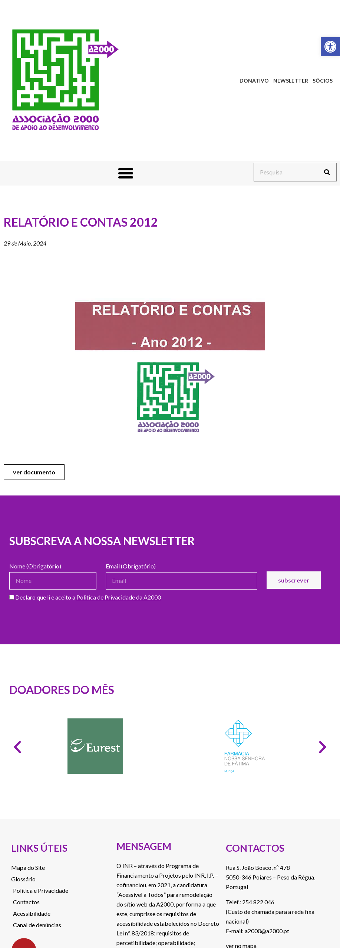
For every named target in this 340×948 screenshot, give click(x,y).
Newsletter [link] (290, 80)
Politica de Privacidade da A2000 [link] (118, 597)
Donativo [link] (254, 80)
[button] (125, 173)
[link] (330, 46)
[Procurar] (327, 172)
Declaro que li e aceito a (85, 597)
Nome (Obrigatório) (35, 566)
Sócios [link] (323, 80)
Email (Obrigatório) (131, 566)
